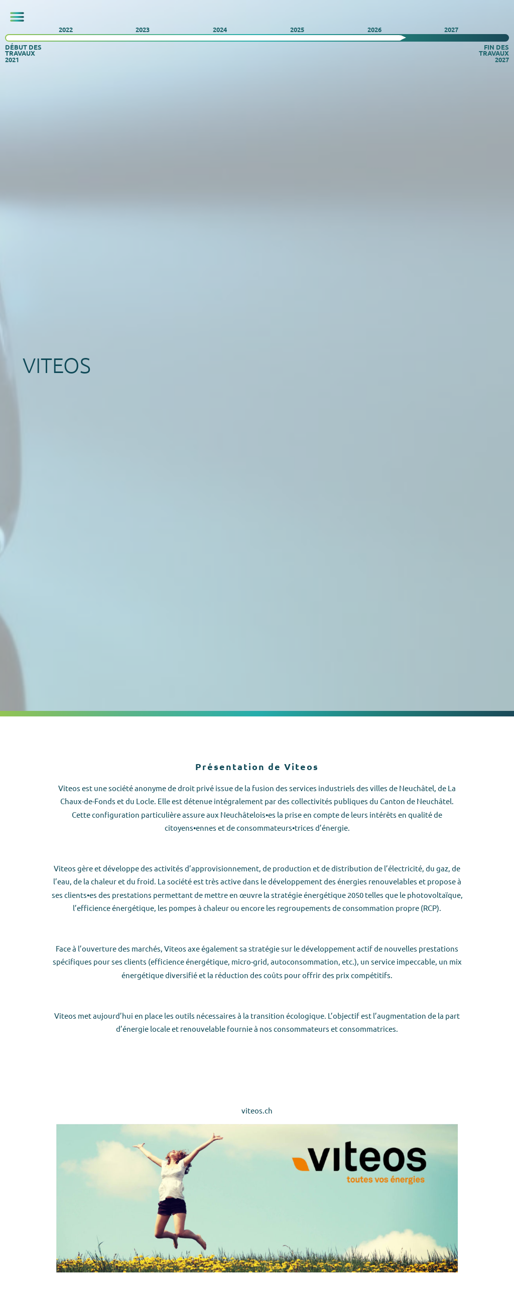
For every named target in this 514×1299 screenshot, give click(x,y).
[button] (17, 17)
